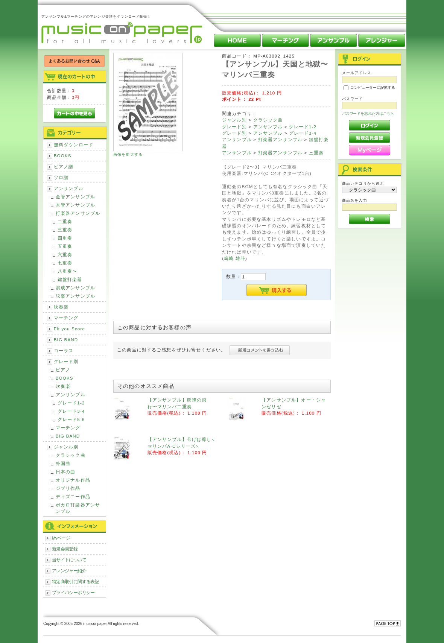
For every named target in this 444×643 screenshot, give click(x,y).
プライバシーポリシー (73, 592)
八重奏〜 (68, 271)
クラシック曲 (70, 455)
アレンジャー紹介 (69, 570)
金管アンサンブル (75, 196)
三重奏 (65, 229)
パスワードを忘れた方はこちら (368, 113)
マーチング (66, 317)
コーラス (64, 350)
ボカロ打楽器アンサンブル (78, 508)
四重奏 (65, 238)
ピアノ (63, 369)
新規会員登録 (65, 548)
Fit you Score (69, 328)
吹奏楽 (61, 306)
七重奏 (65, 262)
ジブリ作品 (68, 488)
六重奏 (65, 254)
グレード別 (66, 361)
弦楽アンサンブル (75, 295)
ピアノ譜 (64, 166)
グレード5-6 (71, 419)
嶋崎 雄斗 (234, 258)
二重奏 (65, 221)
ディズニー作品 (73, 496)
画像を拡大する (128, 154)
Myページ (61, 537)
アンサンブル (69, 188)
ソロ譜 (61, 177)
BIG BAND (66, 339)
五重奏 (65, 246)
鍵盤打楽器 (70, 279)
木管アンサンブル (75, 204)
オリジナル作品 (73, 479)
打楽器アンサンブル (78, 213)
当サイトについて (69, 559)
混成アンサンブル (75, 287)
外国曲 (63, 463)
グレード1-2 (71, 402)
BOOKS (62, 155)
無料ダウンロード (73, 144)
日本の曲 (66, 471)
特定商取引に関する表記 (75, 581)
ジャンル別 (66, 446)
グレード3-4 (71, 411)
